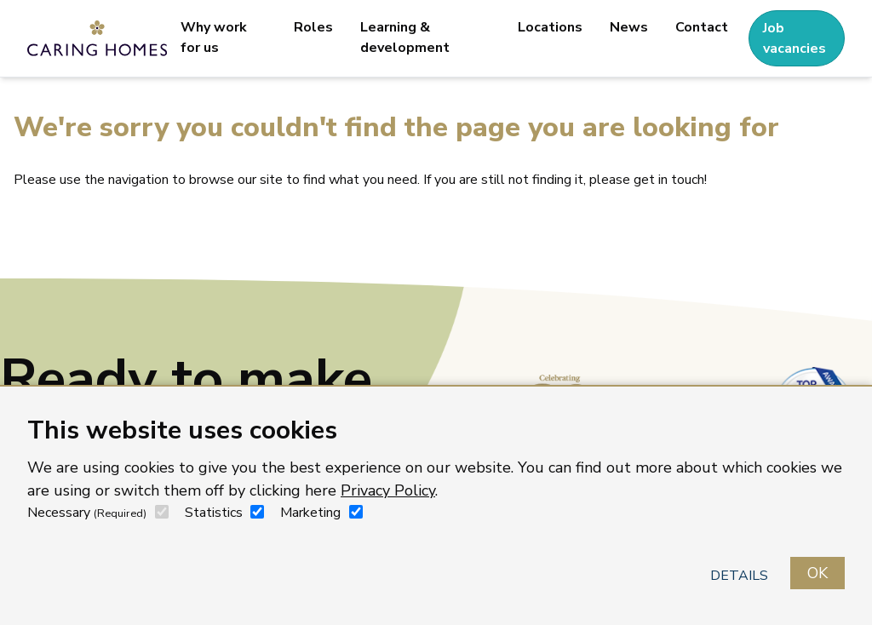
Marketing (310, 512)
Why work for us (214, 37)
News (629, 27)
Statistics (214, 512)
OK (817, 573)
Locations (550, 27)
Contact (701, 27)
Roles (313, 27)
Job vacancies (794, 38)
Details (739, 575)
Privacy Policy (388, 490)
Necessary (86, 512)
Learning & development (405, 37)
